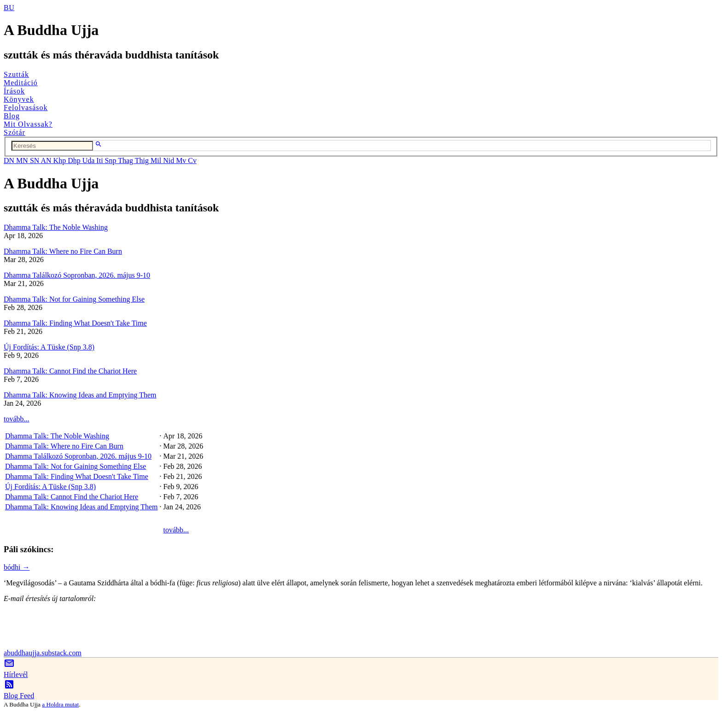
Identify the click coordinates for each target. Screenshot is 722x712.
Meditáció (21, 83)
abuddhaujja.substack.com (43, 653)
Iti (100, 160)
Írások (14, 91)
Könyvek (19, 99)
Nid (169, 160)
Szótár (14, 132)
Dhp (75, 160)
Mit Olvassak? (28, 124)
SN (35, 160)
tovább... (16, 419)
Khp (60, 160)
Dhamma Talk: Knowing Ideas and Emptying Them (80, 395)
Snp (111, 160)
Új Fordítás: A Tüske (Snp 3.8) (49, 347)
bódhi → (16, 567)
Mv (182, 160)
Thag (126, 160)
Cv (192, 160)
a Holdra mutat (60, 704)
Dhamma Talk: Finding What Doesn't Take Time (75, 323)
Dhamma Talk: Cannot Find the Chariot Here (70, 371)
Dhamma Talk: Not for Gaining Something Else (74, 299)
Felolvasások (26, 107)
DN (10, 160)
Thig (143, 160)
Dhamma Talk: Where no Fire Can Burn (63, 251)
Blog (12, 116)
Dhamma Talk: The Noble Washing (56, 227)
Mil (157, 160)
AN (47, 160)
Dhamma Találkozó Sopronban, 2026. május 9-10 (77, 275)
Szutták (16, 74)
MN (23, 160)
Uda (89, 160)
